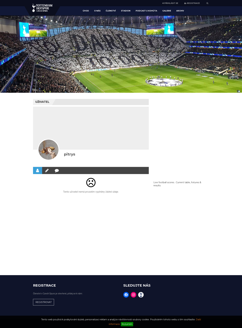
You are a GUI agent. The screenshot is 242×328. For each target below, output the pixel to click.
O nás (97, 11)
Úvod (86, 11)
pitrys (69, 154)
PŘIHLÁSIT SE (170, 3)
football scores (166, 182)
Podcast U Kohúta (146, 11)
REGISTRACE (192, 3)
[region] (121, 54)
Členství (111, 11)
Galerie (166, 11)
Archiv (180, 11)
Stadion (125, 11)
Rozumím (127, 324)
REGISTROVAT (43, 302)
